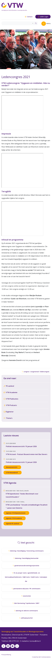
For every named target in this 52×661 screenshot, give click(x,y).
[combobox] (17, 23)
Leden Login (43, 17)
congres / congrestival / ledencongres (35, 372)
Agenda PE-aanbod (13, 523)
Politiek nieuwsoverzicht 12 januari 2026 (21, 462)
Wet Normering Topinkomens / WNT (26, 603)
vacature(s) (26, 596)
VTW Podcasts (10, 405)
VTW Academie (10, 392)
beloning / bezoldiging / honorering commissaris (26, 551)
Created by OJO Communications (41, 657)
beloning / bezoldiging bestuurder (26, 558)
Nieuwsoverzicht (12, 467)
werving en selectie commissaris (26, 611)
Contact (28, 17)
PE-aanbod (9, 386)
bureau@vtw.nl (35, 641)
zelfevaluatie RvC (26, 618)
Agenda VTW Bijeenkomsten (16, 513)
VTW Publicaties (11, 399)
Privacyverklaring (6, 654)
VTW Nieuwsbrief (12, 472)
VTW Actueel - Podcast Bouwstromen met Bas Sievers (26, 454)
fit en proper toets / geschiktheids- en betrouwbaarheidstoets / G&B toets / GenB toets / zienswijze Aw (26, 577)
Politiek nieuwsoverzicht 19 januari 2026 (21, 446)
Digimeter (9, 412)
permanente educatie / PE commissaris (26, 589)
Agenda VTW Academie (14, 518)
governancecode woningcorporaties (26, 566)
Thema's (8, 418)
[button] (4, 49)
